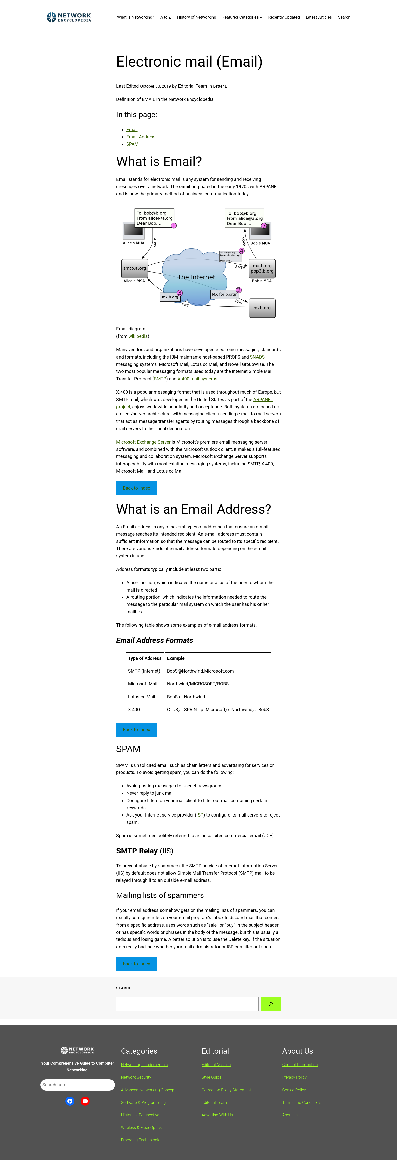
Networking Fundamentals (144, 1064)
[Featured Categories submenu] (261, 17)
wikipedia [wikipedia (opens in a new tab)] (138, 336)
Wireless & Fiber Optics (141, 1127)
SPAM (132, 144)
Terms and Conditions (301, 1102)
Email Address (140, 136)
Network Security (136, 1077)
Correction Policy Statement (226, 1089)
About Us (290, 1115)
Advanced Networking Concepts (149, 1089)
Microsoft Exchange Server (143, 442)
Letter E (220, 86)
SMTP (160, 378)
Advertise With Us (217, 1115)
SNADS (257, 357)
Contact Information (300, 1064)
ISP (199, 815)
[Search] (271, 1004)
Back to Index (136, 488)
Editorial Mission (216, 1064)
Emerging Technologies (142, 1140)
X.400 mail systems (197, 378)
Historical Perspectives (141, 1115)
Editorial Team (192, 86)
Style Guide (212, 1077)
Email (132, 129)
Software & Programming (143, 1102)
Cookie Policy (294, 1089)
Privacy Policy (294, 1077)
